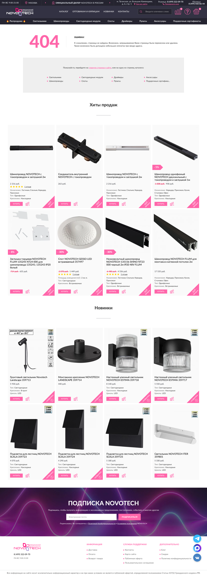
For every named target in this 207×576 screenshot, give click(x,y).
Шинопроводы (61, 21)
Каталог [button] (63, 12)
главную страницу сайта (100, 68)
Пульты (143, 21)
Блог (163, 550)
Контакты (123, 12)
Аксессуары (160, 21)
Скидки (164, 554)
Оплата (91, 554)
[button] (171, 4)
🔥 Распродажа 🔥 (16, 21)
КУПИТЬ (16, 204)
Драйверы (127, 21)
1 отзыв (27, 187)
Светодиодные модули (88, 21)
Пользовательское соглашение (139, 563)
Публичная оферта (133, 559)
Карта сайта (130, 554)
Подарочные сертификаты (187, 21)
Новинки (108, 12)
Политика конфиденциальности (176, 559)
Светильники (39, 21)
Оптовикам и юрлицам (85, 12)
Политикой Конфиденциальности (101, 523)
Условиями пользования (127, 523)
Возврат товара (95, 559)
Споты (111, 21)
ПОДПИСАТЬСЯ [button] (129, 517)
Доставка (92, 550)
